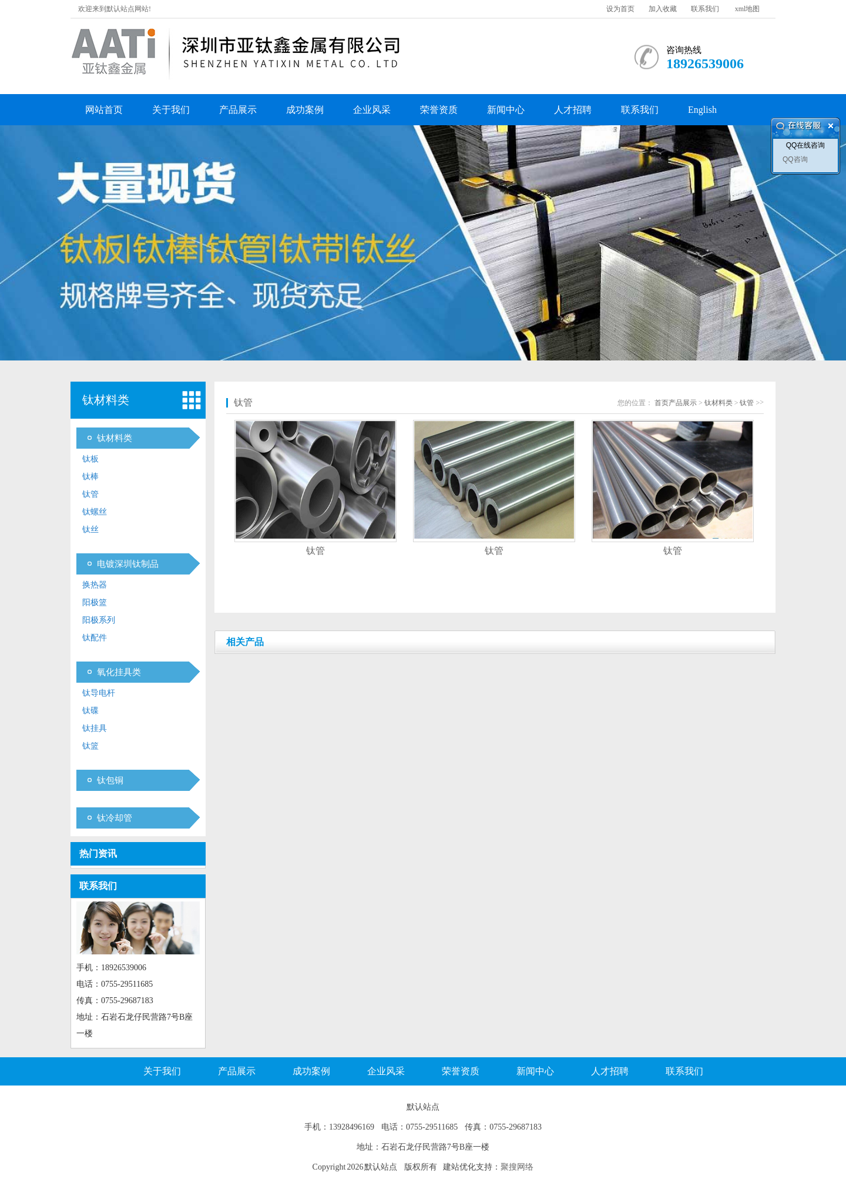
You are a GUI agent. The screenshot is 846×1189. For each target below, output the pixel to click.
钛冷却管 (114, 818)
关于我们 (171, 110)
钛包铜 (110, 780)
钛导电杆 (98, 693)
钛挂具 (94, 728)
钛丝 (90, 529)
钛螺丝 (94, 511)
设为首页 (620, 9)
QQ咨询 (795, 159)
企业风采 (372, 110)
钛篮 (90, 746)
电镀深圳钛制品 (128, 564)
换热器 (94, 584)
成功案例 (305, 110)
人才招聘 (573, 110)
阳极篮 (94, 602)
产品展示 (238, 110)
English (702, 110)
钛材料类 (114, 438)
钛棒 (90, 476)
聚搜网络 (517, 1167)
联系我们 (705, 9)
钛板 (90, 459)
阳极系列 (98, 620)
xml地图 (747, 9)
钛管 (90, 494)
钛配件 (94, 637)
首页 (661, 403)
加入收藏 (663, 9)
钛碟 (90, 710)
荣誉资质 (439, 110)
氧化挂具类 (119, 672)
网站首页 (104, 110)
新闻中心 (506, 110)
